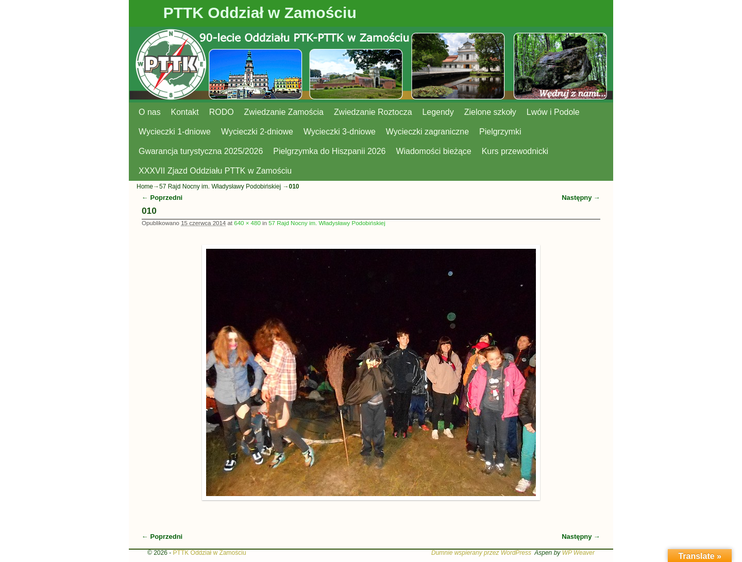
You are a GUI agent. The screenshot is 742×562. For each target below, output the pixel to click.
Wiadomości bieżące (433, 151)
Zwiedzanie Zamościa (284, 112)
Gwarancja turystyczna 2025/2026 (201, 151)
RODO (221, 112)
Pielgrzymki (500, 131)
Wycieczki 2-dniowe (257, 131)
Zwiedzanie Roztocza (373, 112)
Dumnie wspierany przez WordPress (481, 552)
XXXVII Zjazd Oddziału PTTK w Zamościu (215, 170)
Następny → (581, 197)
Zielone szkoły (490, 112)
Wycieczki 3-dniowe (339, 131)
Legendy (438, 112)
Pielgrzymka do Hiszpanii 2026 (329, 151)
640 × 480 (247, 223)
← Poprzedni (162, 197)
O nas (150, 112)
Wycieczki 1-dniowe (175, 131)
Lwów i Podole (553, 112)
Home (145, 186)
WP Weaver (578, 552)
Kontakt (185, 112)
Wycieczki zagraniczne (427, 131)
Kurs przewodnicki (515, 151)
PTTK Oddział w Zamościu (260, 12)
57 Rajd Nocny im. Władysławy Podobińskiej (220, 186)
